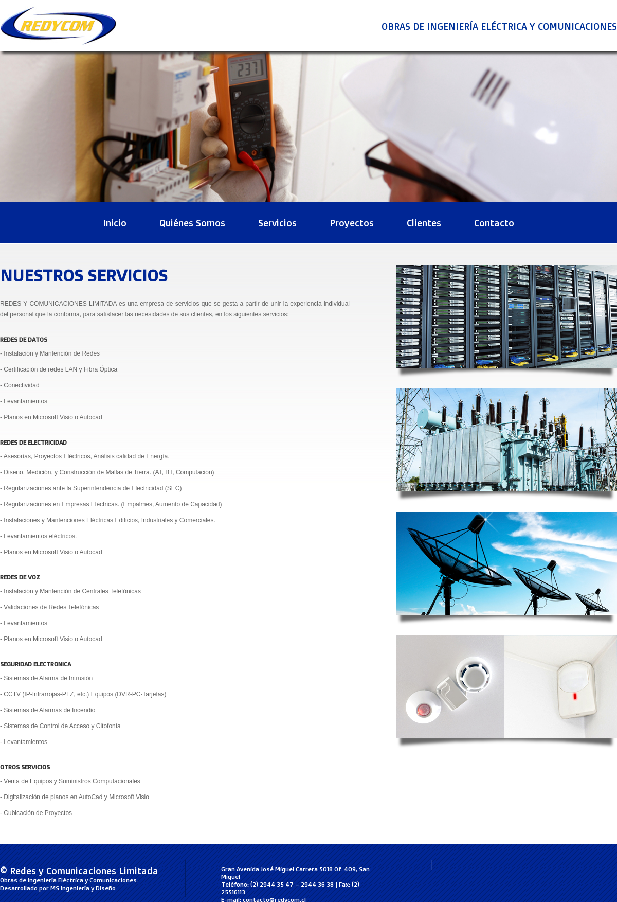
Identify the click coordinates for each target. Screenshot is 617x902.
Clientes (424, 222)
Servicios (277, 222)
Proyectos (352, 222)
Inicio (114, 222)
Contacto (494, 222)
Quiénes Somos (192, 222)
